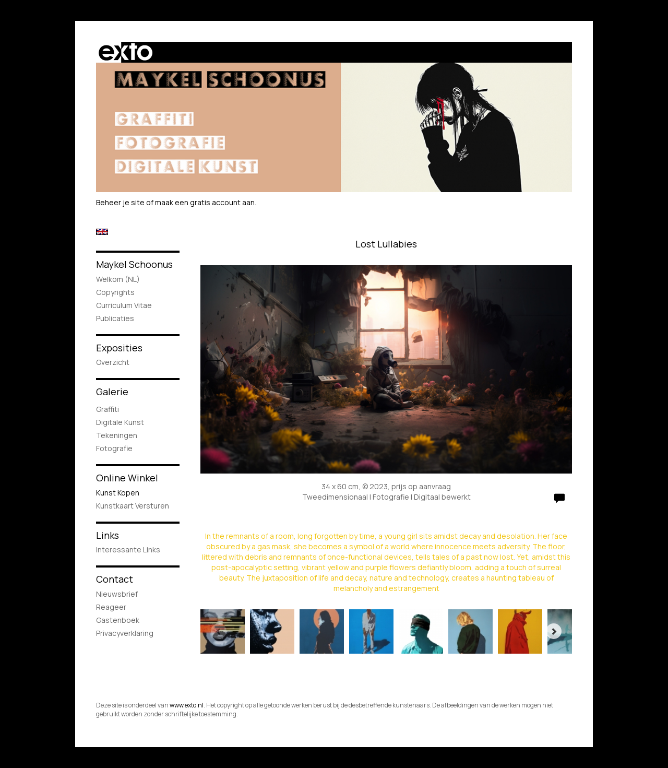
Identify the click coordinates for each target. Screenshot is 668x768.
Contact (114, 579)
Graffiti (107, 409)
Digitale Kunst (120, 422)
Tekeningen (116, 435)
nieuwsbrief (117, 594)
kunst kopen (117, 493)
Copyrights (115, 292)
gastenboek (117, 620)
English (102, 232)
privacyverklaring (124, 633)
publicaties (115, 318)
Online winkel (127, 477)
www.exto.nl (187, 705)
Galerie (112, 391)
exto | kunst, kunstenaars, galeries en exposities (125, 52)
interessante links (128, 549)
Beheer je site (120, 202)
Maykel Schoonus (134, 264)
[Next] (554, 631)
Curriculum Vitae (124, 305)
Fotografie (114, 448)
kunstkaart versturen (132, 506)
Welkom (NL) (118, 279)
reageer (111, 607)
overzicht (112, 362)
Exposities (119, 347)
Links (107, 535)
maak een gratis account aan (205, 202)
